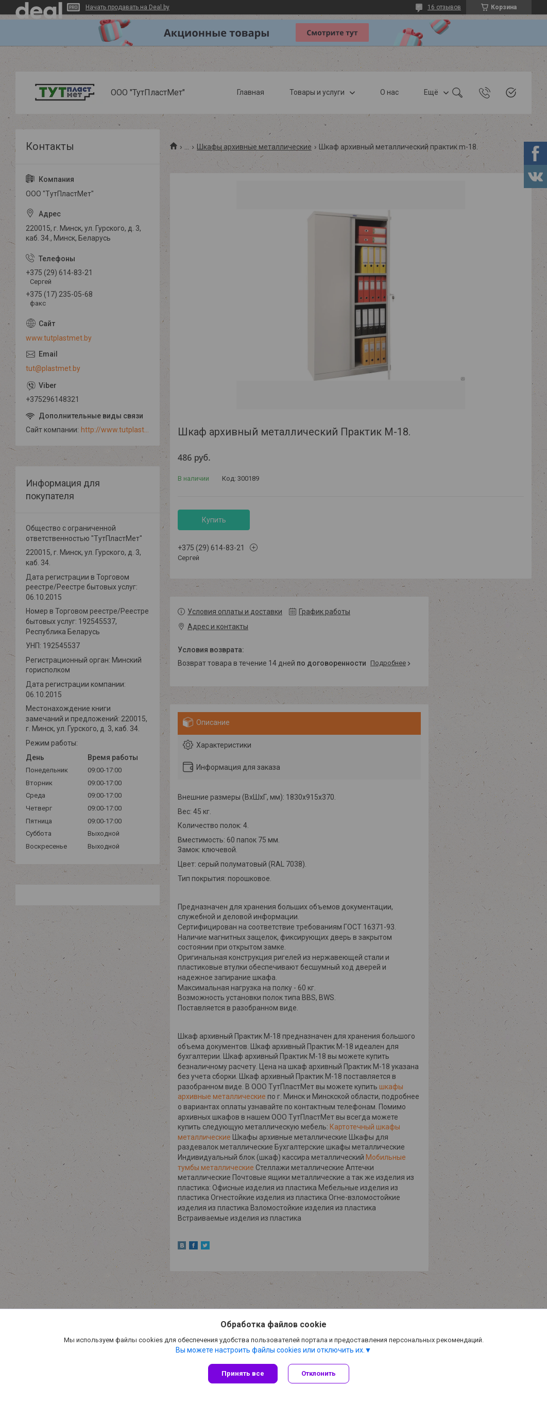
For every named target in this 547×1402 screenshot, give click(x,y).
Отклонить (318, 1373)
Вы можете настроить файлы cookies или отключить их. (270, 1350)
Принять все (242, 1373)
